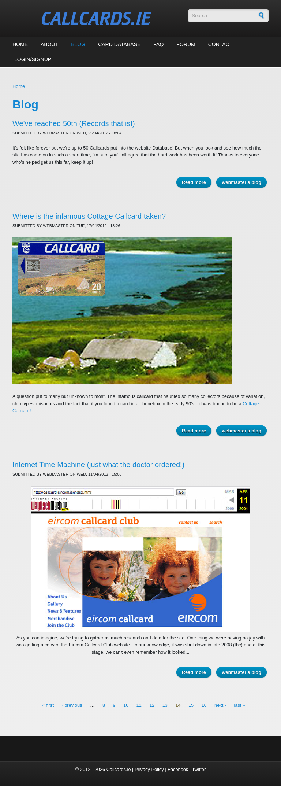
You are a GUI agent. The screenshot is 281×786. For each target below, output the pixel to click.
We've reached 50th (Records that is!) (73, 123)
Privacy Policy (149, 769)
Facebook (178, 769)
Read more (196, 183)
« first (48, 705)
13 (165, 705)
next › (220, 705)
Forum (185, 44)
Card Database (119, 44)
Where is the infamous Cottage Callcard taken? (89, 216)
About (49, 44)
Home (20, 44)
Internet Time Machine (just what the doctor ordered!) (98, 465)
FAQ (158, 44)
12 (151, 705)
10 (125, 705)
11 (139, 705)
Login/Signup (32, 59)
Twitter (199, 769)
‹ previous (71, 705)
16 (203, 705)
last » (239, 705)
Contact (220, 44)
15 (191, 705)
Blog (78, 44)
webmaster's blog (241, 182)
